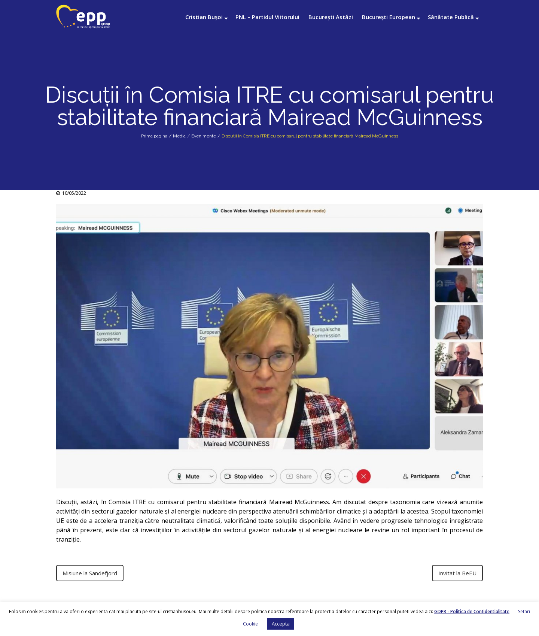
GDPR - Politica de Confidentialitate (471, 611)
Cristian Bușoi (204, 17)
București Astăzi (330, 17)
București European (388, 17)
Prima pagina (154, 136)
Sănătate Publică (451, 17)
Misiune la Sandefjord (90, 573)
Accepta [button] (281, 623)
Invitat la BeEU (457, 573)
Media (179, 136)
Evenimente (203, 136)
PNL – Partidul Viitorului (267, 17)
